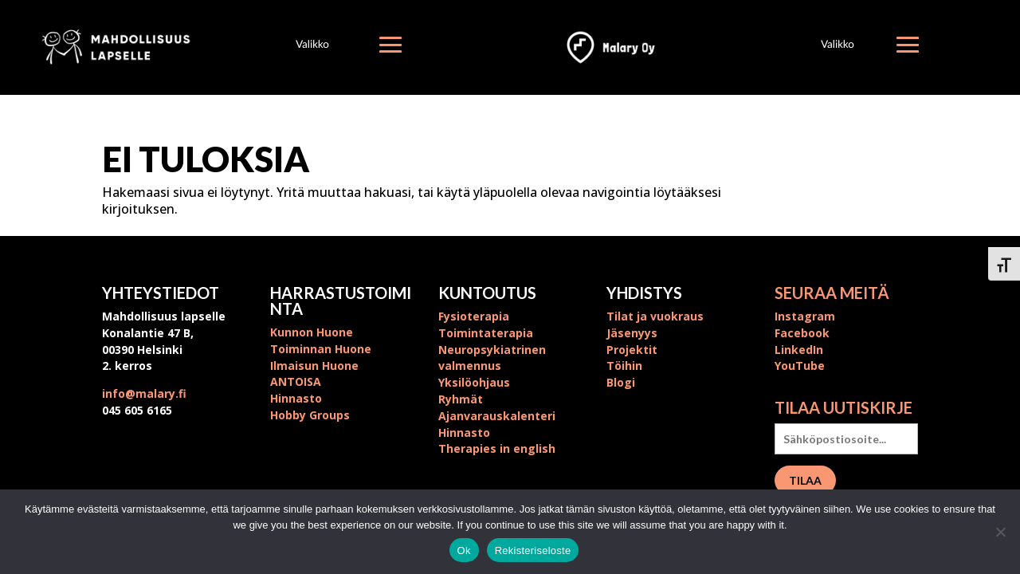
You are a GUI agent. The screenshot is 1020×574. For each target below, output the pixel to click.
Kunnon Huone (311, 332)
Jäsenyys (631, 332)
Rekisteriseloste (533, 550)
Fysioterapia (473, 316)
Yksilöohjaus (474, 382)
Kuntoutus (487, 292)
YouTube (800, 365)
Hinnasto (296, 398)
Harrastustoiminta (340, 300)
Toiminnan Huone (320, 348)
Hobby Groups (310, 415)
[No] (1000, 532)
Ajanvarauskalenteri (496, 415)
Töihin (624, 365)
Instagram (805, 316)
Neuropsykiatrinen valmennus (492, 358)
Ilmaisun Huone (314, 365)
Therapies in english (496, 448)
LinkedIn (799, 349)
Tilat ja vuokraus (655, 316)
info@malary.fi (144, 393)
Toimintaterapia (485, 332)
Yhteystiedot (160, 292)
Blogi (620, 382)
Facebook (802, 332)
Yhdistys (644, 292)
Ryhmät (460, 399)
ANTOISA (295, 381)
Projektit (631, 349)
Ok (464, 550)
